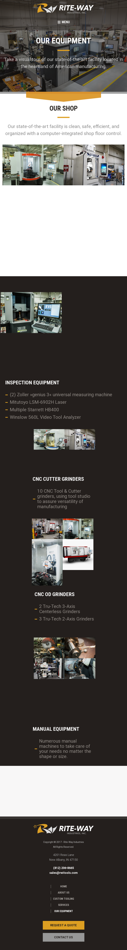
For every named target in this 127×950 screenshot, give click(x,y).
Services (63, 905)
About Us (63, 892)
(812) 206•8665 (63, 868)
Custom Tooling (63, 898)
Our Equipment (63, 911)
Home (63, 886)
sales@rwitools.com (63, 872)
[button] (63, 22)
